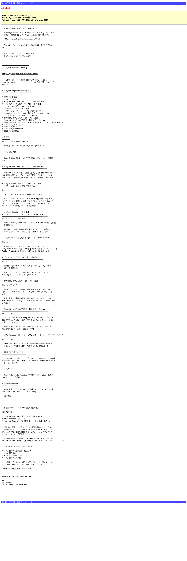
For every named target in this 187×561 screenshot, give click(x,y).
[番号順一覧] (14, 3)
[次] (6, 3)
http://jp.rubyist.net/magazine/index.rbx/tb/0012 (41, 490)
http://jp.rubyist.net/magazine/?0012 (22, 40)
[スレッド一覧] (26, 3)
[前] (3, 3)
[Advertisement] (31, 550)
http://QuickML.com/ (18, 539)
